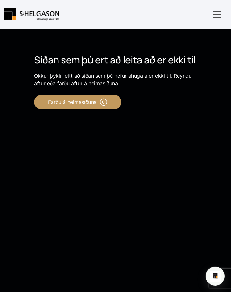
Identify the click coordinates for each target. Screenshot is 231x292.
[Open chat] (215, 276)
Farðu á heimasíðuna (77, 102)
